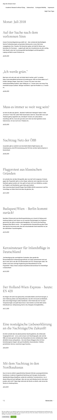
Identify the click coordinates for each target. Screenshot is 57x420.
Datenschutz (30, 7)
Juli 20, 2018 (6, 153)
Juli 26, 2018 (6, 91)
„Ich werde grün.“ (15, 72)
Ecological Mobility (40, 7)
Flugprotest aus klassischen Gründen (22, 171)
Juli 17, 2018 (6, 192)
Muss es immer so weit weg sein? (26, 107)
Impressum (51, 7)
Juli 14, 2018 (6, 271)
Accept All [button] (13, 416)
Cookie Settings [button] (6, 416)
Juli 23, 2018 (6, 124)
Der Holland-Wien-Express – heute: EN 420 (28, 289)
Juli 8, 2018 (5, 347)
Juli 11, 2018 (6, 308)
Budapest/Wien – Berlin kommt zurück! (25, 211)
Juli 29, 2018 (6, 56)
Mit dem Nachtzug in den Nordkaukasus (21, 365)
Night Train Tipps (49, 11)
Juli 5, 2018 (5, 387)
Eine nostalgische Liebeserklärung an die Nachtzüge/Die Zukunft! (27, 326)
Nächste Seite (49, 401)
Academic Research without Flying (15, 7)
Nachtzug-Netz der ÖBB (19, 140)
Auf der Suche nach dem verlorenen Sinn (20, 34)
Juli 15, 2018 (6, 232)
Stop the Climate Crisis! (9, 3)
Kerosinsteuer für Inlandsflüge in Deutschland (26, 250)
